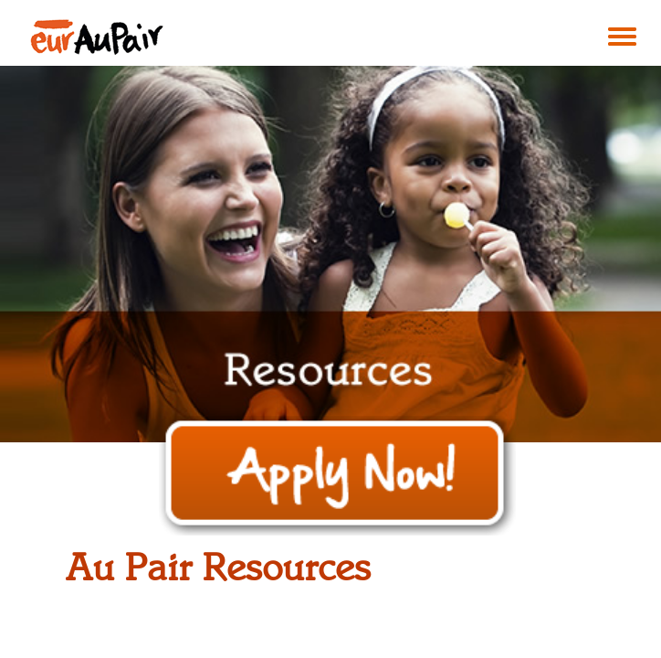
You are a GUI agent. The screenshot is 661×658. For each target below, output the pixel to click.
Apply (337, 476)
